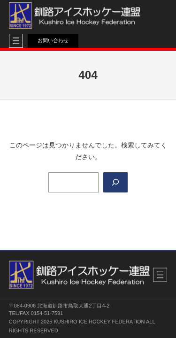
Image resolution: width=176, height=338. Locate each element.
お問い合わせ (53, 40)
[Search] (115, 182)
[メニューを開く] (16, 41)
